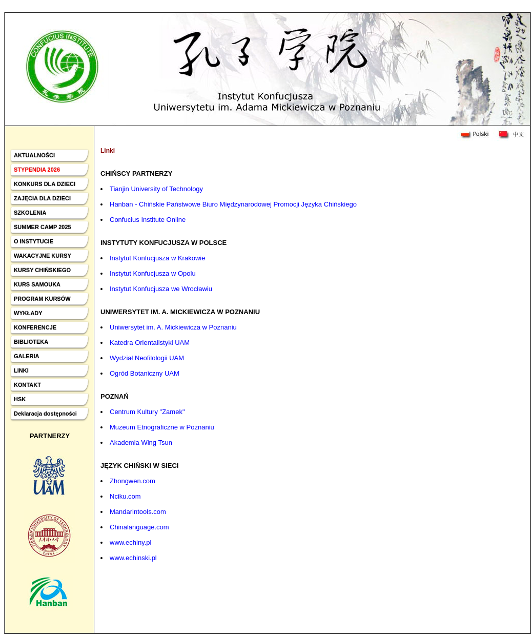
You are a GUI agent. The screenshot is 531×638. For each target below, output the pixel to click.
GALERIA (26, 356)
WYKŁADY (28, 313)
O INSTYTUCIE (33, 241)
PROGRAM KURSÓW (42, 299)
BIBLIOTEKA (31, 342)
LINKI (21, 370)
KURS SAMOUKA (37, 284)
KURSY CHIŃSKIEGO (42, 270)
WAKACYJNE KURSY (42, 256)
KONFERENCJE (35, 327)
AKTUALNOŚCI (34, 155)
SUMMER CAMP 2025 (42, 227)
